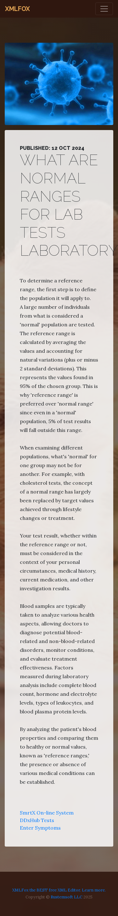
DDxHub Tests (37, 820)
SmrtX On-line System (47, 813)
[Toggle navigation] (104, 9)
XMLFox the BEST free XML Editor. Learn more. (59, 890)
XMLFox (17, 9)
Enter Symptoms (40, 828)
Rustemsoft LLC (66, 897)
